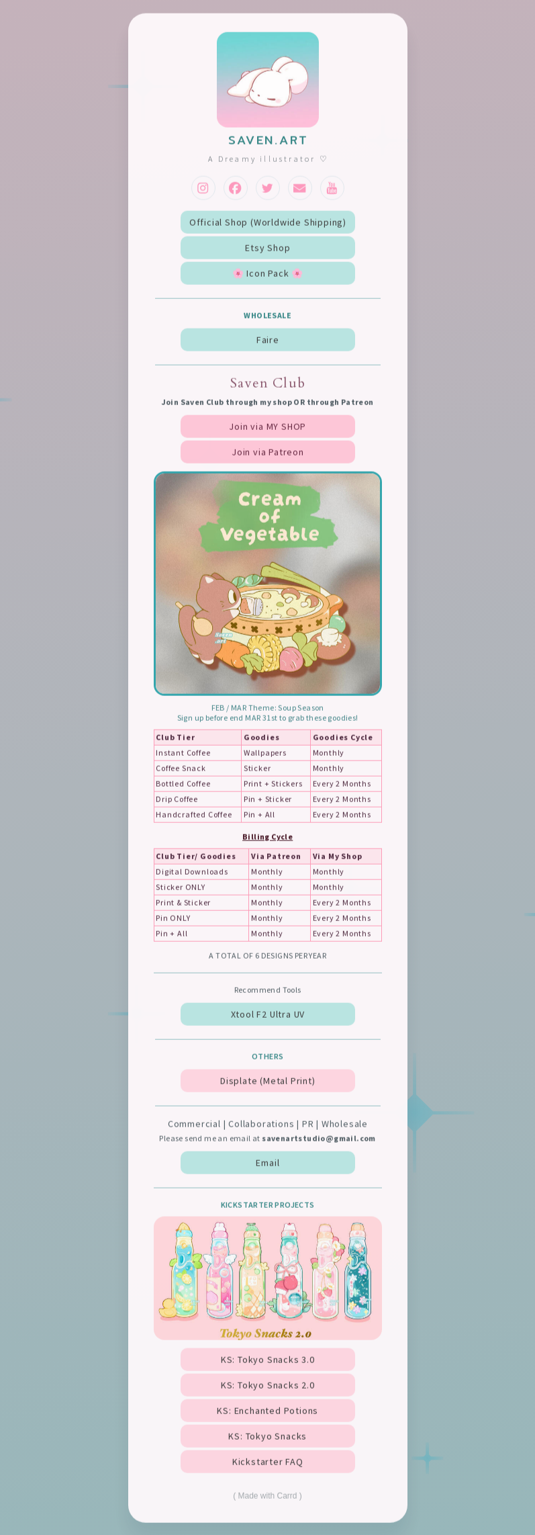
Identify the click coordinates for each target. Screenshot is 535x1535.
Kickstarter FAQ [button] (267, 1463)
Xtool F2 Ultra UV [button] (268, 1015)
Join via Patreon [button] (268, 453)
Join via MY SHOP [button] (267, 427)
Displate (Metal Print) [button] (267, 1082)
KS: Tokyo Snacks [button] (267, 1438)
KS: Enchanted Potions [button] (267, 1412)
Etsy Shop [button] (267, 249)
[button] (203, 189)
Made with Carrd (267, 1497)
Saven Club (267, 384)
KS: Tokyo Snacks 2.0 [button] (268, 1386)
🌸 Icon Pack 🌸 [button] (267, 274)
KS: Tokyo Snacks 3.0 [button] (268, 1361)
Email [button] (267, 1164)
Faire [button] (267, 341)
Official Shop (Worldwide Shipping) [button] (267, 223)
